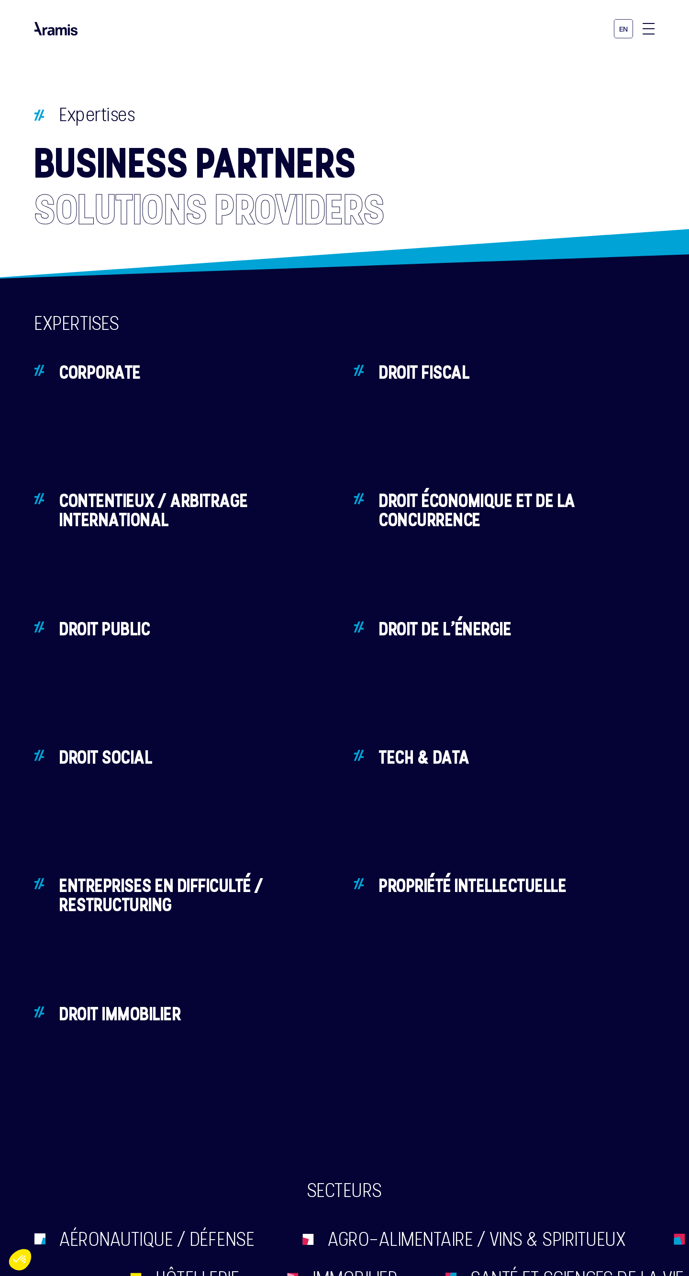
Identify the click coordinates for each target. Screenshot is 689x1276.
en (623, 29)
